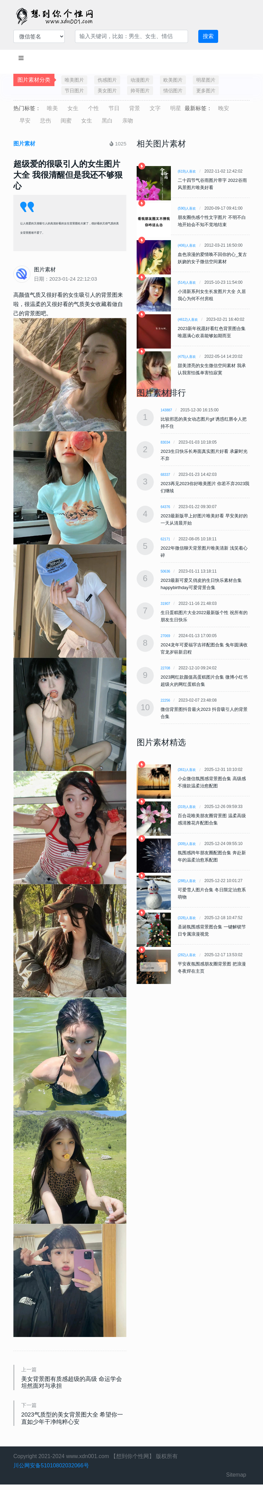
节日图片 (74, 90)
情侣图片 (173, 90)
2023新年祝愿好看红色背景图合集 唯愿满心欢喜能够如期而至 (212, 332)
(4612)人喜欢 (188, 319)
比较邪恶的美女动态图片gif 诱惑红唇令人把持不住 (204, 423)
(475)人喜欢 (187, 357)
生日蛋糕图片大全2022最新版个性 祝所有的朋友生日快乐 (204, 616)
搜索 (208, 36)
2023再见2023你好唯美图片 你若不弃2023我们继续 (205, 487)
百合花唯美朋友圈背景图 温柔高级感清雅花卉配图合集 (212, 819)
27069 (165, 636)
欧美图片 (173, 80)
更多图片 (205, 90)
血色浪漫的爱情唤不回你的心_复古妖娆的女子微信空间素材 (212, 258)
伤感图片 (107, 80)
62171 (165, 539)
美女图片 (107, 90)
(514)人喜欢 (187, 282)
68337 (165, 475)
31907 (165, 604)
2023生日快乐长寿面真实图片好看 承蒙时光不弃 (204, 455)
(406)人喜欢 (187, 245)
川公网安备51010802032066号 (51, 1471)
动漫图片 (140, 80)
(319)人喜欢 (187, 807)
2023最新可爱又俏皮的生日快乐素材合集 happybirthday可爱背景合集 (201, 584)
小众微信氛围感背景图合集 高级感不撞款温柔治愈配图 (212, 782)
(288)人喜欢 (187, 881)
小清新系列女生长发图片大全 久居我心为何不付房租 (212, 295)
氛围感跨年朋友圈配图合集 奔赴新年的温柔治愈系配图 (212, 856)
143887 (166, 410)
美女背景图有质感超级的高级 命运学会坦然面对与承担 (73, 1384)
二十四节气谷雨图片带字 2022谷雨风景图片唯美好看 (212, 184)
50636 (165, 571)
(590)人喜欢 (187, 208)
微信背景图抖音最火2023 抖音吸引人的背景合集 (204, 713)
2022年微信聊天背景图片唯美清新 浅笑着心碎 (204, 551)
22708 (165, 668)
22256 (165, 700)
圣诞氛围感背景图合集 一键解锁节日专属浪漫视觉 (212, 930)
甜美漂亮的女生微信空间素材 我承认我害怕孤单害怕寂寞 (212, 369)
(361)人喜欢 (187, 770)
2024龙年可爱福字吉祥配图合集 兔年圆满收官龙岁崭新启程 (204, 648)
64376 (165, 507)
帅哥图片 (140, 90)
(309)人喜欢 (187, 844)
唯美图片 (74, 80)
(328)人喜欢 (187, 918)
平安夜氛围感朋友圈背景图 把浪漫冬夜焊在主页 (212, 967)
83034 (165, 442)
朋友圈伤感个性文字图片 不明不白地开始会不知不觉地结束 (212, 221)
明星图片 (205, 80)
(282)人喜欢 (187, 955)
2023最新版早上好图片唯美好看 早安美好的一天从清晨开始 (204, 519)
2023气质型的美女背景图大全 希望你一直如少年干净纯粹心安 (71, 1422)
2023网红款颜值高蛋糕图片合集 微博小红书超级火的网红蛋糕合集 (204, 680)
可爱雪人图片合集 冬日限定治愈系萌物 (212, 893)
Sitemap (236, 1480)
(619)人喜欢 (187, 171)
